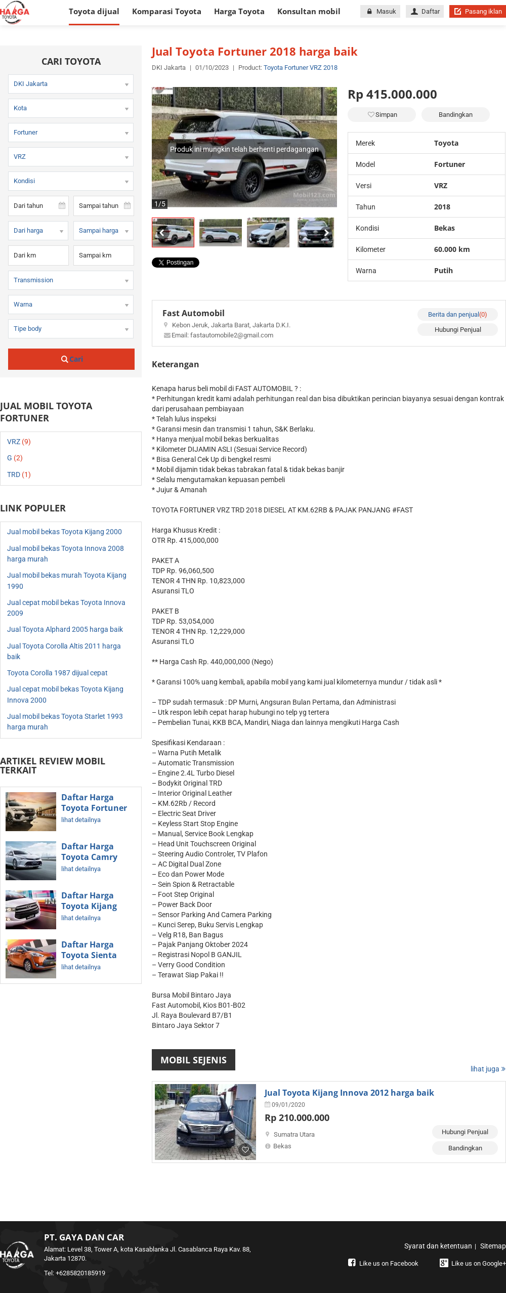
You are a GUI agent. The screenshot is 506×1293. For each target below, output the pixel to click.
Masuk (380, 11)
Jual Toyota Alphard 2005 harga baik (65, 629)
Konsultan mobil (309, 11)
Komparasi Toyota (166, 11)
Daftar (425, 11)
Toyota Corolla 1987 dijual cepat (57, 673)
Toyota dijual (94, 11)
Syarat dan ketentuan (438, 1246)
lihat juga (488, 1069)
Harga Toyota (239, 11)
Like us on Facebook (382, 1263)
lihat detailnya (81, 820)
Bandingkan (456, 114)
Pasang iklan (477, 11)
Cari (71, 359)
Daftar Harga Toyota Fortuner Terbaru (94, 808)
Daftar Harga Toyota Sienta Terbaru (89, 955)
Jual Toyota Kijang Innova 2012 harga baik (349, 1093)
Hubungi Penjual (458, 329)
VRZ (19, 442)
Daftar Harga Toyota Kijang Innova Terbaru (92, 906)
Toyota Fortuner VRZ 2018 (301, 67)
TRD (19, 474)
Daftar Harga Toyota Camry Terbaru (89, 857)
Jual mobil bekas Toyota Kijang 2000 (64, 532)
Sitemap (493, 1246)
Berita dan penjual (457, 314)
